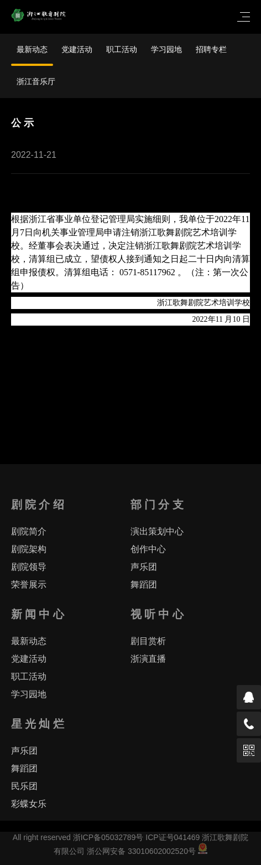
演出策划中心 (157, 531)
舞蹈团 (143, 584)
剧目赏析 (148, 641)
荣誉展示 (28, 584)
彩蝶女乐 (28, 804)
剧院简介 (28, 531)
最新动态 (32, 49)
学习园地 (166, 49)
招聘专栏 (211, 49)
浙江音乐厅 (36, 81)
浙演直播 (148, 658)
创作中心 (148, 549)
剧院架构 (28, 549)
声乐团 (143, 566)
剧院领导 (28, 566)
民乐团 (24, 786)
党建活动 (76, 49)
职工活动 (121, 49)
